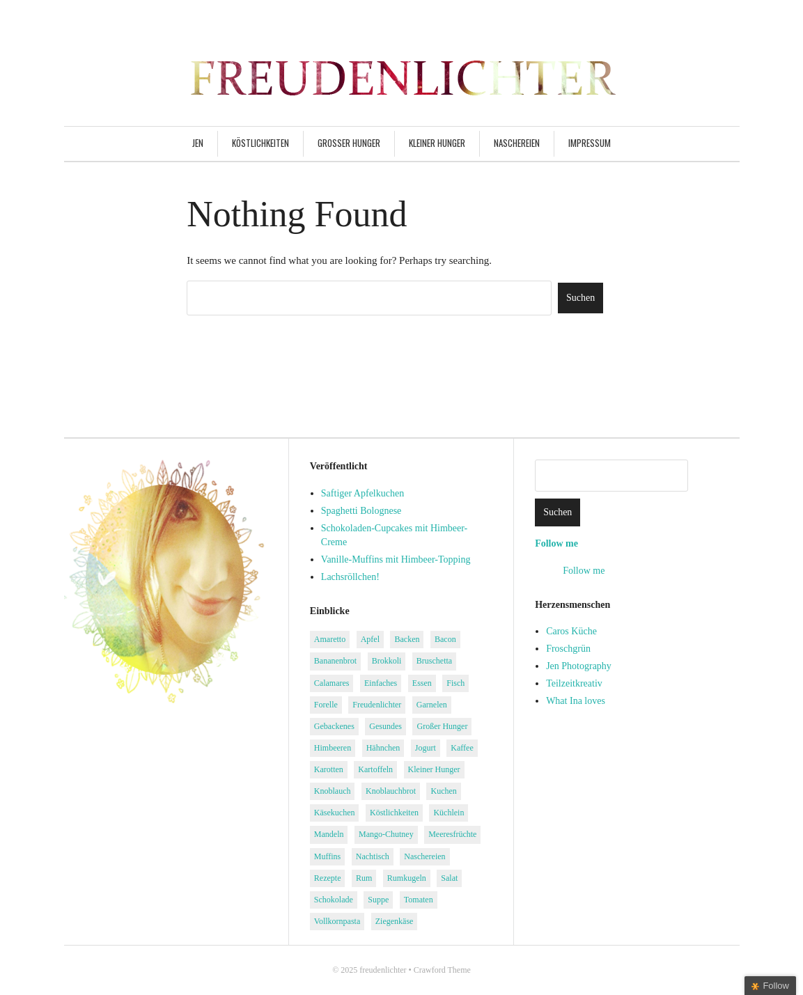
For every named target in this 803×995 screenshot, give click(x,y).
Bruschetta (434, 661)
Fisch (455, 683)
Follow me (556, 543)
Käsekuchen (334, 812)
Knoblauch (332, 791)
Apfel (370, 639)
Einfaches (380, 683)
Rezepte (327, 878)
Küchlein (448, 812)
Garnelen (431, 705)
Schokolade (333, 899)
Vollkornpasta (337, 921)
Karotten (328, 769)
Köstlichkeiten (260, 143)
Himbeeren (332, 748)
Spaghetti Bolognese (361, 511)
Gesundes (385, 726)
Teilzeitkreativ (574, 683)
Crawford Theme (442, 970)
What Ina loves (575, 701)
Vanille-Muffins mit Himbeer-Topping (396, 559)
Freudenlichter (376, 705)
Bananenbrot (335, 661)
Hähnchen (383, 748)
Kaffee (462, 748)
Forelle (326, 705)
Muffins (327, 856)
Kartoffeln (375, 769)
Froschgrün (568, 648)
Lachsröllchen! (350, 577)
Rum (364, 878)
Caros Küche (571, 631)
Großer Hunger (349, 143)
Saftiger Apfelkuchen (362, 493)
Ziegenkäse (394, 921)
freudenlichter (382, 970)
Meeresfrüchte (452, 834)
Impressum (589, 143)
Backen (406, 639)
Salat (449, 878)
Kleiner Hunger (437, 143)
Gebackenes (334, 726)
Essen (422, 683)
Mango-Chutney (386, 834)
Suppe (378, 899)
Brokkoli (387, 661)
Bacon (445, 639)
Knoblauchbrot (391, 791)
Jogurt (425, 748)
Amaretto (329, 639)
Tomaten (418, 899)
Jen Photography (578, 666)
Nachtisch (372, 856)
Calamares (332, 683)
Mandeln (329, 834)
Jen (197, 143)
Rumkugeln (406, 878)
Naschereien (517, 143)
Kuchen (443, 791)
